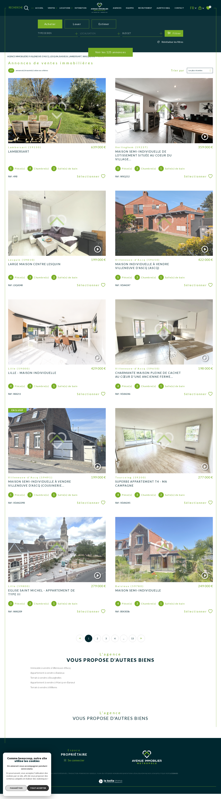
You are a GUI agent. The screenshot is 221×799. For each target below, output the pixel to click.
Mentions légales (132, 778)
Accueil (39, 8)
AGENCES (117, 8)
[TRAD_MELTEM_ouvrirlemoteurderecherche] (19, 7)
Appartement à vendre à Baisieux (47, 677)
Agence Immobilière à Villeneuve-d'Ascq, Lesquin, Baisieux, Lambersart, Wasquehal (51, 56)
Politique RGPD (163, 778)
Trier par (177, 70)
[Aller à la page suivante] (141, 642)
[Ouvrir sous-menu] (56, 8)
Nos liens (152, 778)
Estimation (80, 8)
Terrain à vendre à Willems (43, 691)
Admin (144, 778)
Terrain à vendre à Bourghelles (46, 681)
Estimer (103, 24)
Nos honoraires (116, 778)
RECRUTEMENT (145, 8)
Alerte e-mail (163, 8)
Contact (179, 8)
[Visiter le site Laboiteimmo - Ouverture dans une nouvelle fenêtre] (110, 789)
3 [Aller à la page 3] (106, 642)
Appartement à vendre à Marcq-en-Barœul (52, 686)
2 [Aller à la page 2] (97, 642)
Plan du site (102, 778)
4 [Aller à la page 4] (115, 642)
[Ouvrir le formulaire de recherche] (174, 33)
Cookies (174, 778)
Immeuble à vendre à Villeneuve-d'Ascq (50, 672)
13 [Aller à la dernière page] (132, 642)
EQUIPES (130, 8)
